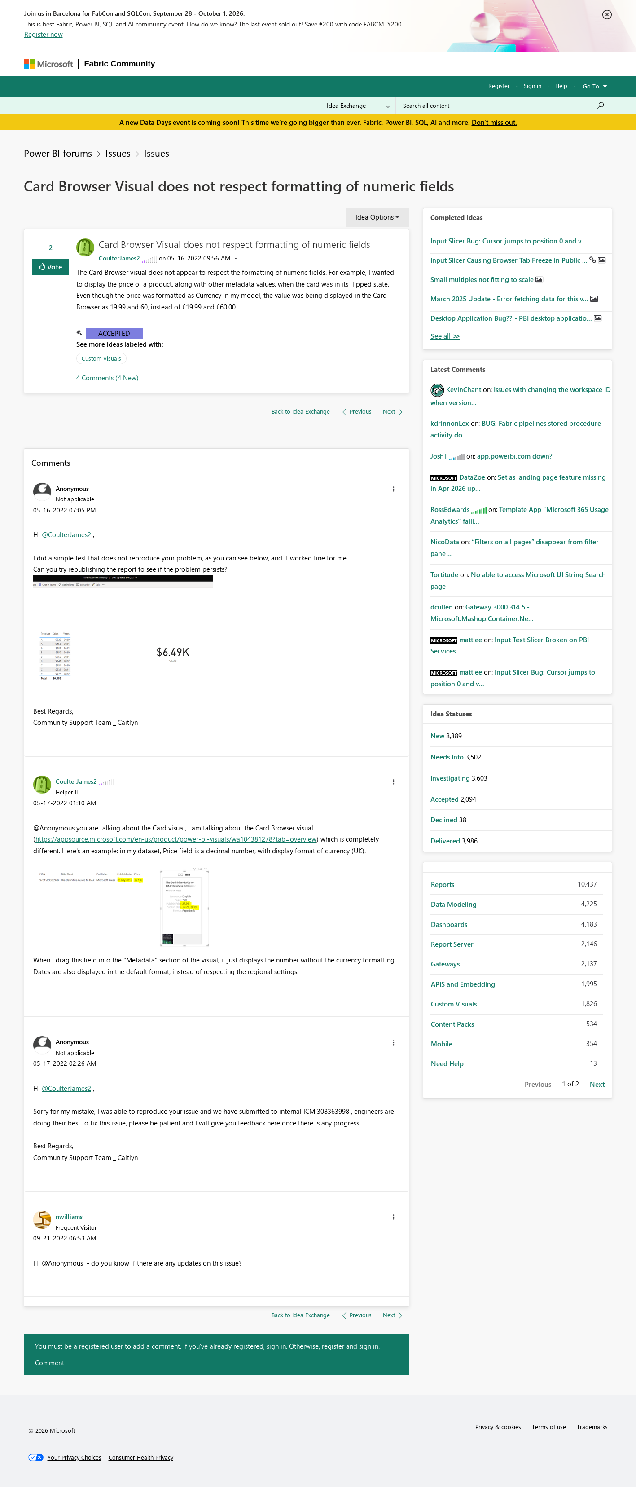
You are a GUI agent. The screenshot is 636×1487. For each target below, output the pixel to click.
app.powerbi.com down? (515, 455)
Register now (43, 34)
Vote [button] (53, 266)
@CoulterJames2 (66, 534)
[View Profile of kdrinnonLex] (449, 423)
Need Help (447, 1063)
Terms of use (549, 1426)
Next (597, 1084)
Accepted (114, 333)
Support (404, 63)
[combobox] (503, 105)
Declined (444, 819)
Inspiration (215, 63)
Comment (49, 1362)
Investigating (451, 777)
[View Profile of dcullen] (441, 606)
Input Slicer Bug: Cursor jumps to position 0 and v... (508, 240)
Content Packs (452, 1023)
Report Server (452, 944)
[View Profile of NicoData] (444, 541)
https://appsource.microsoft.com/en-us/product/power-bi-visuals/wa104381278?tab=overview (175, 838)
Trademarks (592, 1426)
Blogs (332, 63)
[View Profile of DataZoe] (472, 476)
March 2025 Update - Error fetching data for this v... (510, 298)
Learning (366, 63)
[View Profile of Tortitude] (444, 574)
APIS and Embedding (463, 984)
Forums (175, 63)
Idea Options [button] (374, 216)
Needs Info (447, 756)
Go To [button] (591, 86)
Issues (118, 152)
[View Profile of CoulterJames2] (119, 258)
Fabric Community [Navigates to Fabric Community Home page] (119, 63)
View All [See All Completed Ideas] (445, 336)
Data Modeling (454, 904)
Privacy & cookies (498, 1426)
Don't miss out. (494, 122)
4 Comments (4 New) (107, 377)
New (438, 735)
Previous (538, 1084)
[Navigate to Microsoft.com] (48, 64)
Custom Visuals (101, 358)
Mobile (441, 1043)
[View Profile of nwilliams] (69, 1216)
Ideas (252, 63)
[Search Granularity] (358, 105)
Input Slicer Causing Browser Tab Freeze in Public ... (509, 260)
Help (561, 85)
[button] (393, 489)
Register (499, 85)
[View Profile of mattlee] (470, 639)
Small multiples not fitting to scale (482, 279)
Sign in (532, 85)
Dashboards (449, 924)
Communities (292, 63)
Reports (442, 884)
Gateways (445, 963)
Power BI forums (58, 152)
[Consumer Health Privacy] (141, 1457)
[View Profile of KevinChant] (463, 389)
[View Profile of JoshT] (438, 455)
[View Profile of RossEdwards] (449, 509)
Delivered (446, 840)
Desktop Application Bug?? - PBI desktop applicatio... (512, 317)
